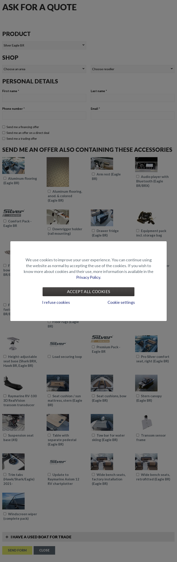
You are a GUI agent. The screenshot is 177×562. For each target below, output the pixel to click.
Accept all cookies (88, 291)
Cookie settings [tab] (121, 302)
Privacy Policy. (88, 277)
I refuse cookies (56, 302)
